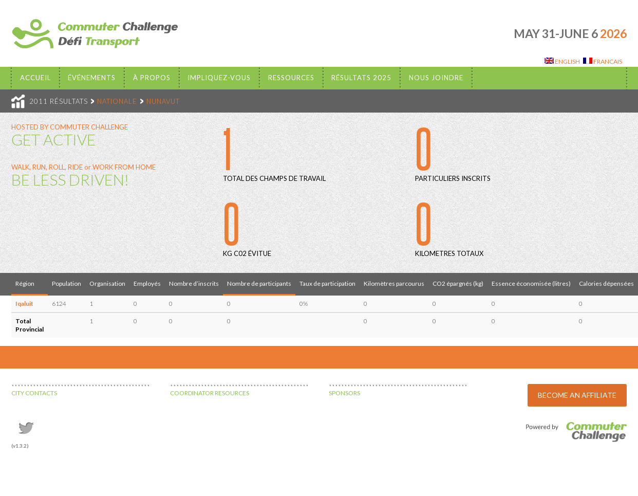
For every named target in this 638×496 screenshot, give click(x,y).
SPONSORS (344, 393)
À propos (152, 78)
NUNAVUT (163, 101)
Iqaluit (24, 303)
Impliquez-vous (219, 78)
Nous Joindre (436, 78)
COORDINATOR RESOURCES (209, 393)
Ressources (291, 78)
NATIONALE (117, 101)
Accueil (35, 78)
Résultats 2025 (361, 78)
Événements (92, 78)
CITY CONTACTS (34, 393)
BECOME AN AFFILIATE (577, 395)
